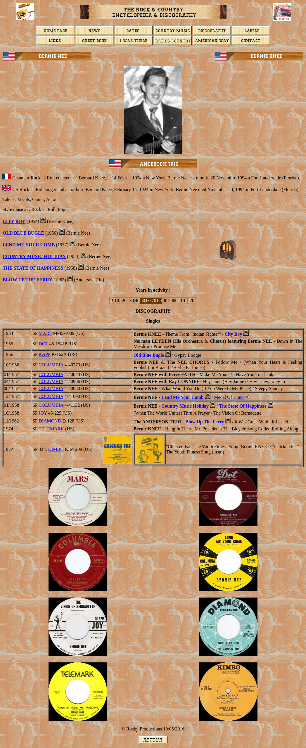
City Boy (14, 221)
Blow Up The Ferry (27, 279)
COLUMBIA (51, 364)
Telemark (51, 428)
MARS (45, 333)
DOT (43, 343)
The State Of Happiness (33, 268)
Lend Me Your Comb (29, 244)
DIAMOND (50, 420)
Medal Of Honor (229, 397)
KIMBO (56, 449)
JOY (43, 413)
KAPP (44, 354)
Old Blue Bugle (23, 233)
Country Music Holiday (34, 256)
